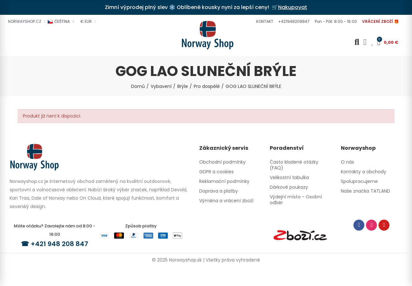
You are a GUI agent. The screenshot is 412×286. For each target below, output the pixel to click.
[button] (264, 21)
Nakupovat (292, 7)
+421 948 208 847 (59, 243)
